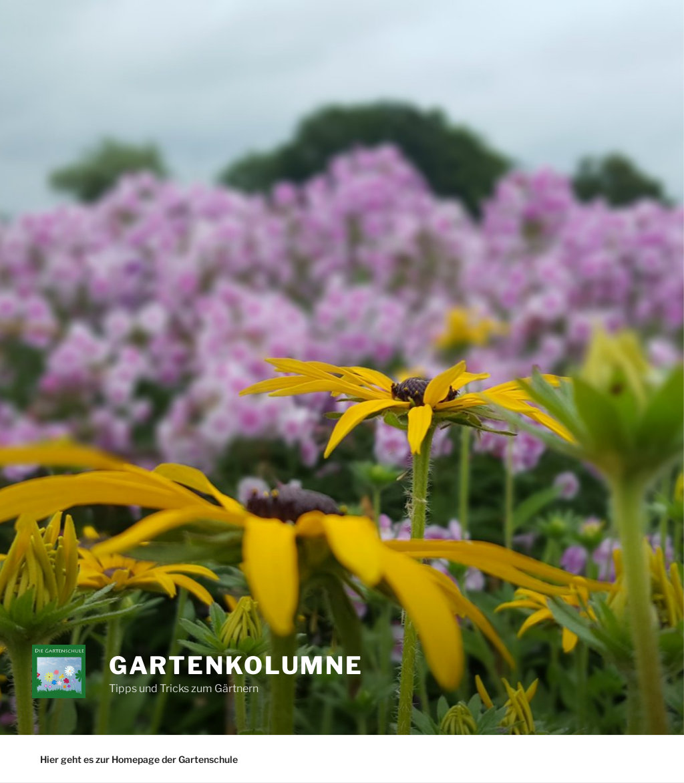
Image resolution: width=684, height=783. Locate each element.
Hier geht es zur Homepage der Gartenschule (139, 759)
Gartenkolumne (236, 665)
